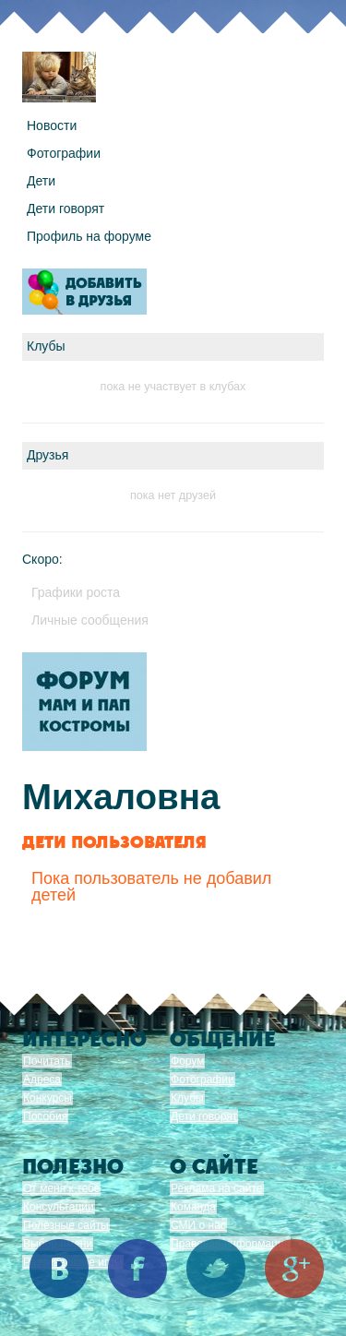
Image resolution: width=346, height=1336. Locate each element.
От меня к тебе (61, 1188)
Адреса (42, 1079)
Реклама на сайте (217, 1188)
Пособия (45, 1116)
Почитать (47, 1061)
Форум (187, 1061)
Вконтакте (59, 1268)
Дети (41, 180)
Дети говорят (65, 208)
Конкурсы (47, 1097)
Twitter (215, 1268)
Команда (193, 1206)
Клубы (187, 1097)
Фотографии (64, 153)
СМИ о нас (198, 1225)
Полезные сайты (66, 1225)
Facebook (137, 1268)
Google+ (294, 1268)
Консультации (58, 1206)
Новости (52, 125)
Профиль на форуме (89, 236)
